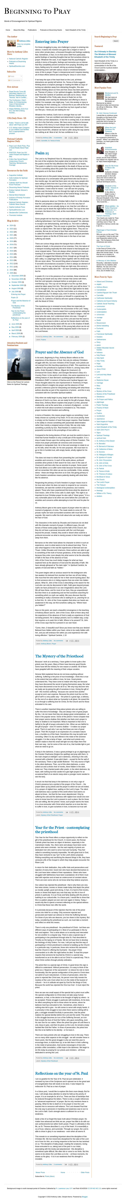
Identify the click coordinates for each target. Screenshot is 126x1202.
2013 (12, 260)
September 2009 (18, 285)
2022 (12, 232)
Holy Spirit (100, 358)
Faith (98, 331)
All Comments (14, 80)
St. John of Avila (102, 463)
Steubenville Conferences (18, 212)
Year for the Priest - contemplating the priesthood (18, 313)
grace (99, 345)
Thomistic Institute (15, 215)
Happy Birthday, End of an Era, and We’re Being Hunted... (18, 111)
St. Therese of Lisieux (104, 474)
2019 (12, 241)
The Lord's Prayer (103, 482)
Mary (98, 385)
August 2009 (16, 288)
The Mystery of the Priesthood (59, 656)
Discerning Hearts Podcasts (19, 187)
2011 (12, 267)
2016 (12, 251)
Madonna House (102, 380)
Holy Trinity (101, 361)
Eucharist (100, 328)
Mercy (99, 388)
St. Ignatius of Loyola (104, 457)
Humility (99, 366)
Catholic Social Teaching (105, 304)
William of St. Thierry (104, 493)
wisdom (99, 496)
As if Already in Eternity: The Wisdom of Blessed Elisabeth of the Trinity (105, 54)
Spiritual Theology (103, 435)
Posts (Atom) (49, 1176)
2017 (12, 248)
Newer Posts (40, 1172)
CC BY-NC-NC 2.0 (94, 1188)
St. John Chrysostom (104, 460)
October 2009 (17, 282)
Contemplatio (101, 309)
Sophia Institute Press (17, 207)
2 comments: (58, 1164)
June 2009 (16, 324)
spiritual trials (101, 438)
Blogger (84, 1197)
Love (98, 377)
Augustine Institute (16, 175)
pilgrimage (100, 402)
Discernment (101, 323)
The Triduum (101, 485)
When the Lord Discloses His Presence (110, 129)
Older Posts (85, 1172)
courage (99, 317)
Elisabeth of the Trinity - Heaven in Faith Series (111, 188)
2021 (12, 235)
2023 (12, 229)
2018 (12, 244)
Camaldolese (101, 290)
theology (100, 490)
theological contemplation (106, 488)
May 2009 (15, 327)
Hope (98, 363)
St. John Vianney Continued (107, 113)
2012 (12, 263)
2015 (12, 254)
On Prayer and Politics (105, 399)
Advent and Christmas (104, 281)
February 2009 (17, 336)
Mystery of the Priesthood (49, 815)
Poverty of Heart (102, 408)
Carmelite (44, 140)
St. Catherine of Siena (104, 449)
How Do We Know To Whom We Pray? (111, 167)
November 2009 (18, 279)
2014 (12, 257)
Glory (98, 342)
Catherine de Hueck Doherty (107, 301)
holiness (100, 352)
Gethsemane (101, 339)
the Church (100, 479)
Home (8, 30)
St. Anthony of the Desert (106, 441)
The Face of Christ (103, 246)
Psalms (43, 339)
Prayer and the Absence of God (59, 352)
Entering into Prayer (51, 42)
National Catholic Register (18, 59)
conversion (100, 315)
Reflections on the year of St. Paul (61, 1073)
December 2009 (18, 276)
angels (99, 284)
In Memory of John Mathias (106, 260)
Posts (11, 76)
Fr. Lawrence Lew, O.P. (64, 1188)
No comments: (59, 336)
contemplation (102, 312)
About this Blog (19, 30)
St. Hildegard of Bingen (105, 455)
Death (99, 320)
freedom (100, 337)
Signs (99, 432)
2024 (12, 225)
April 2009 (15, 330)
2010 (12, 270)
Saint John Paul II (103, 430)
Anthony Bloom (46, 644)
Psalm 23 (42, 153)
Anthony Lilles (24, 41)
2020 (12, 238)
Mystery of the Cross (104, 391)
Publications (32, 30)
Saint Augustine (102, 424)
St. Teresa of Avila (54, 140)
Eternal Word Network (17, 195)
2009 (12, 273)
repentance (101, 419)
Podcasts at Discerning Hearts (51, 30)
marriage (100, 383)
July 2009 (15, 291)
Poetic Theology (102, 405)
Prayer (54, 644)
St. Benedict (101, 443)
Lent (98, 372)
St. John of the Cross (104, 466)
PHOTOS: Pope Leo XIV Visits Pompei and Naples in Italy (19, 154)
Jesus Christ (101, 369)
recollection (101, 416)
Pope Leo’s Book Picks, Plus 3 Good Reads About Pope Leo (19, 148)
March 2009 (16, 333)
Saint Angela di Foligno (105, 421)
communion (101, 306)
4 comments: (58, 138)
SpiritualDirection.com (17, 66)
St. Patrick (100, 468)
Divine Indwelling (103, 326)
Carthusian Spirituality (104, 298)
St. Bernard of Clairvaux (105, 446)
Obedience (100, 397)
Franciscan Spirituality (104, 334)
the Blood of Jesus (103, 477)
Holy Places (101, 355)
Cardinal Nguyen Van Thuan (107, 292)
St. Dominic (101, 452)
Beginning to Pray (37, 11)
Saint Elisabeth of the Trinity (75, 30)
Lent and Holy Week (104, 375)
